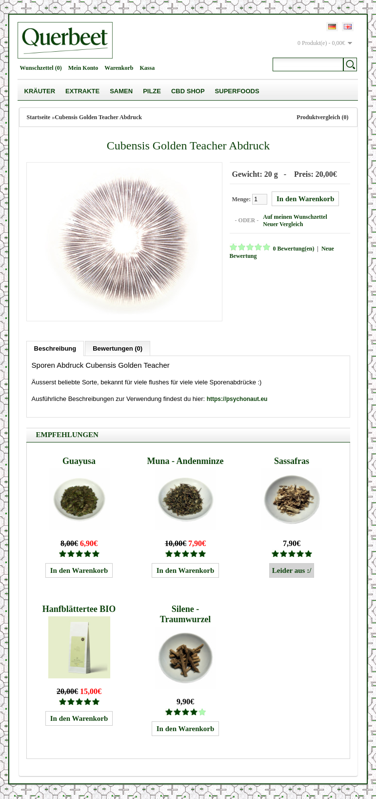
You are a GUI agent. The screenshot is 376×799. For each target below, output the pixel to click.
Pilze (152, 91)
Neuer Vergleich (283, 224)
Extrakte (82, 91)
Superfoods (237, 91)
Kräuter (40, 91)
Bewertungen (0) (117, 348)
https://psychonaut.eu (237, 399)
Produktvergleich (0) (322, 117)
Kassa (147, 67)
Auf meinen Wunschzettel (295, 216)
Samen (121, 91)
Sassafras (291, 461)
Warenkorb (118, 67)
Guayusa (79, 461)
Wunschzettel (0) (41, 67)
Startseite (39, 117)
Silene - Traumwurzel (185, 614)
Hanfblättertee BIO (79, 609)
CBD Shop (188, 91)
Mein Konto (83, 67)
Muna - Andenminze (185, 461)
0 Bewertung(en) (294, 248)
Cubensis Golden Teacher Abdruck (98, 117)
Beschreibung (55, 348)
